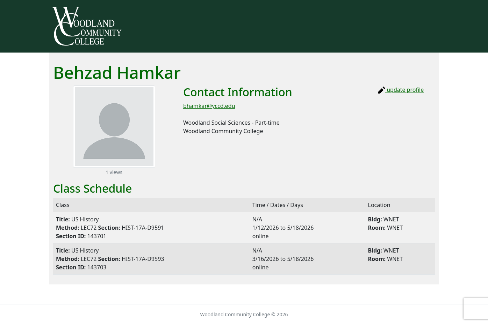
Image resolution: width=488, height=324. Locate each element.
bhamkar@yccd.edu (209, 106)
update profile (401, 90)
